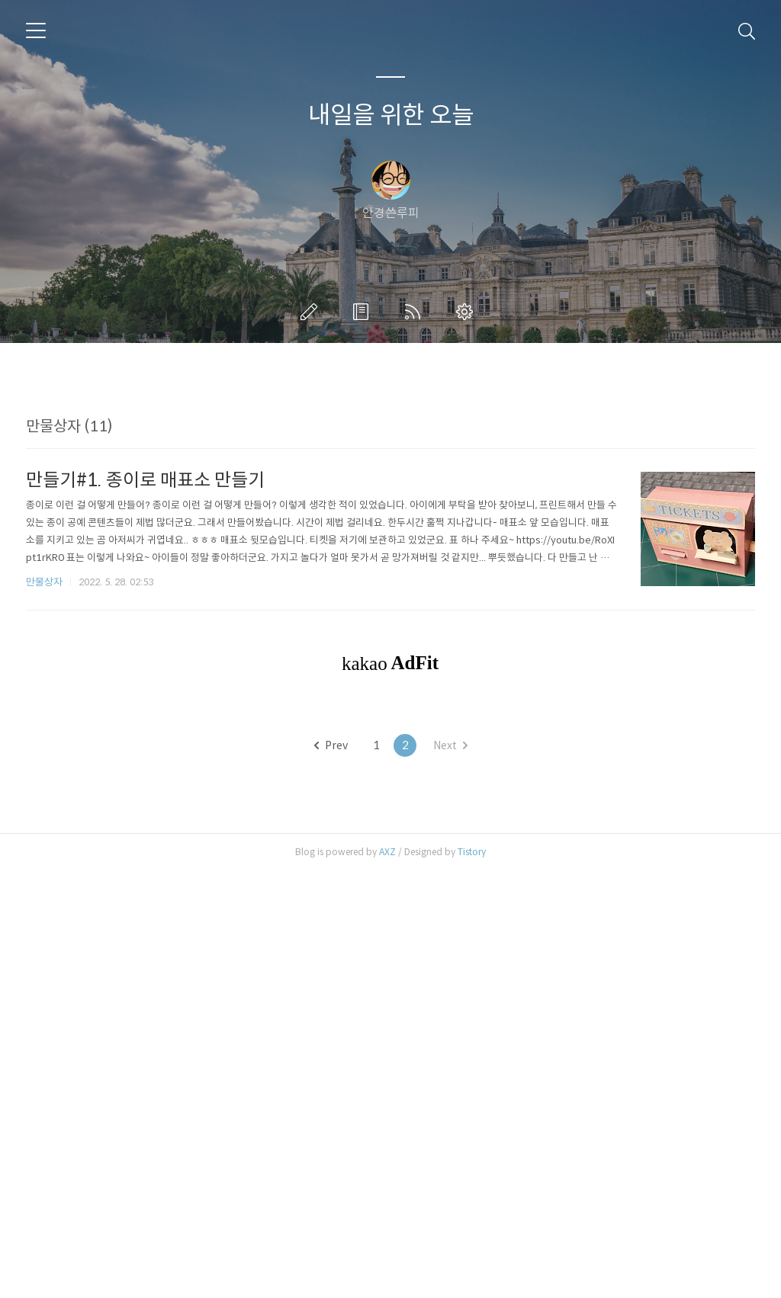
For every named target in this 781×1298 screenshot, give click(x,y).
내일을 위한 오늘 (391, 115)
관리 (467, 311)
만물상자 (44, 795)
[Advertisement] (390, 508)
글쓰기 (312, 311)
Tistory (472, 1278)
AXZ (387, 1278)
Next (450, 1172)
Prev (331, 1172)
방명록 (364, 311)
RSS (415, 311)
